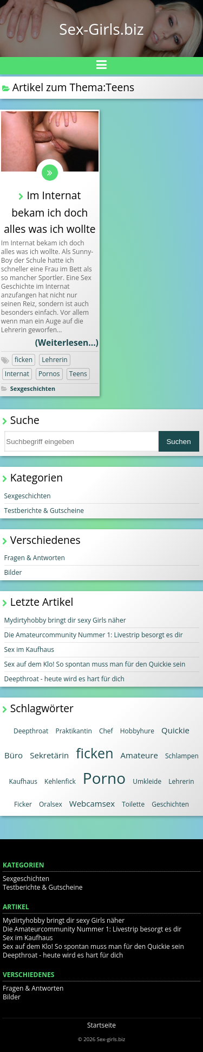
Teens (78, 373)
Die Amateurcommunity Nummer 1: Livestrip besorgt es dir (93, 634)
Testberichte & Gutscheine (44, 510)
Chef (106, 731)
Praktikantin (73, 731)
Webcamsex (92, 803)
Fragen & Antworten (34, 557)
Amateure (139, 755)
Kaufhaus (23, 781)
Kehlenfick (60, 781)
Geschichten (170, 804)
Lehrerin (54, 359)
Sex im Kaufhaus (29, 649)
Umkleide (147, 781)
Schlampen (182, 756)
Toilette (133, 804)
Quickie (175, 730)
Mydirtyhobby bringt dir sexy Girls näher (65, 620)
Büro (13, 755)
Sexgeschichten (32, 388)
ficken (23, 359)
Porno (104, 778)
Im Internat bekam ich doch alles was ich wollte (49, 212)
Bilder (13, 572)
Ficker (23, 804)
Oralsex (50, 804)
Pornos (49, 373)
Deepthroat (31, 731)
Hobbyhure (137, 731)
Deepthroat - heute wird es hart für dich (64, 678)
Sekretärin (49, 755)
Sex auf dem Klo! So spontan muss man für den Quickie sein (95, 664)
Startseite (101, 1025)
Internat (17, 373)
